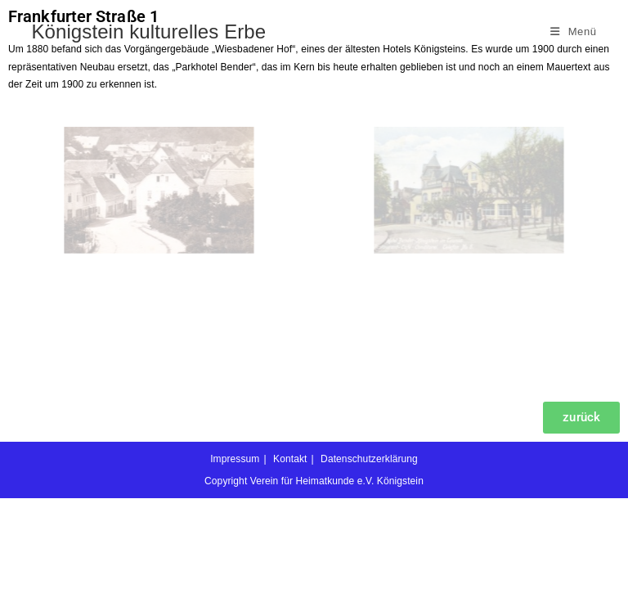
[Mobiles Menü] (573, 31)
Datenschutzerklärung (369, 549)
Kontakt (290, 549)
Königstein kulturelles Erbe (148, 31)
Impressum (234, 549)
